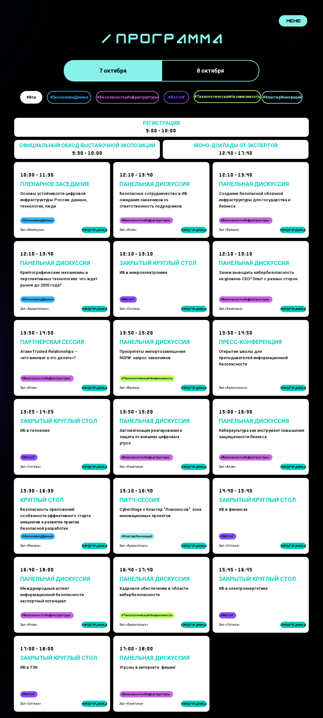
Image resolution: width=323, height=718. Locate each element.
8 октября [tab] (210, 70)
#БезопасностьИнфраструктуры (127, 97)
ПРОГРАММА (194, 546)
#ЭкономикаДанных (69, 97)
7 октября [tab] (112, 70)
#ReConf (176, 97)
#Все (31, 97)
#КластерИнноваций (282, 97)
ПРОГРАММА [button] (293, 625)
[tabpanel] (161, 97)
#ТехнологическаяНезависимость (227, 96)
